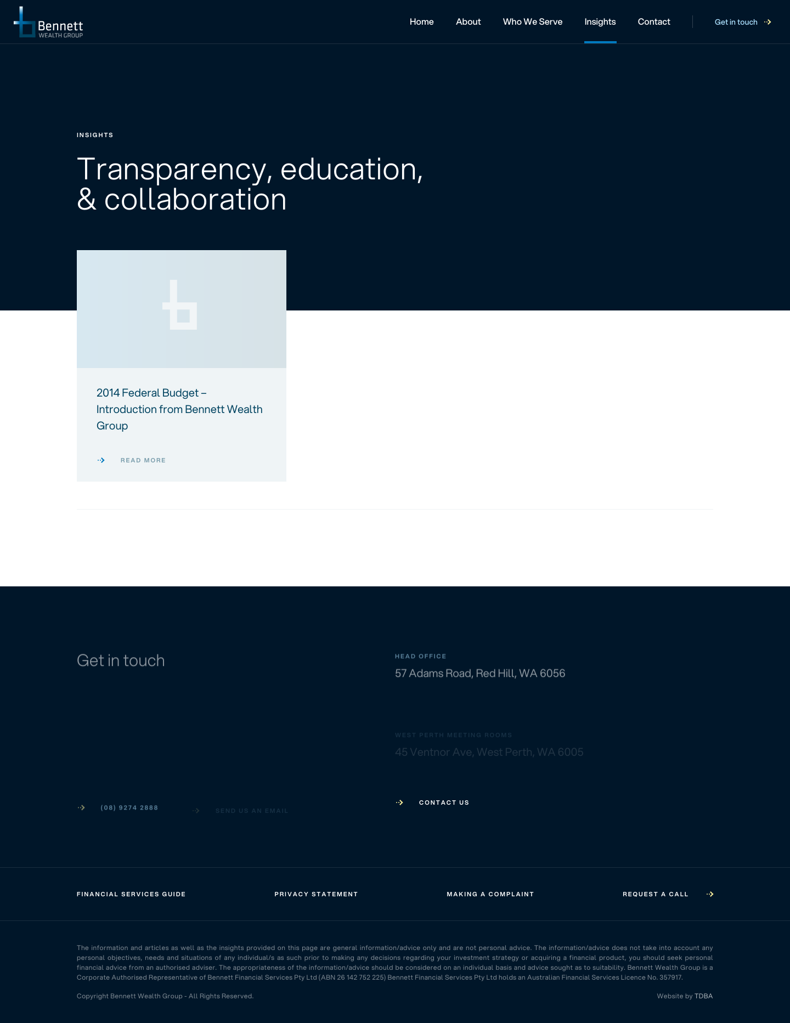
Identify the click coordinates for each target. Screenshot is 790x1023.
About (468, 21)
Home (422, 21)
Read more (131, 460)
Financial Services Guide (131, 894)
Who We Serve (533, 21)
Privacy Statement (316, 894)
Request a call (668, 894)
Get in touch (743, 21)
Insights (600, 21)
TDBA (704, 996)
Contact (654, 21)
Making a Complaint (491, 894)
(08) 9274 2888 (118, 808)
